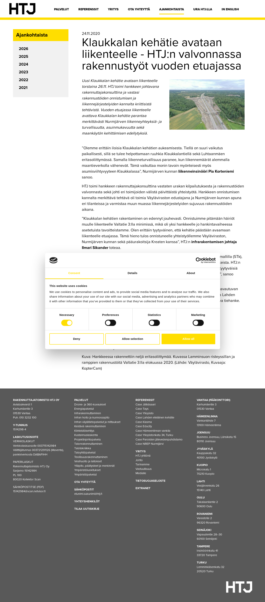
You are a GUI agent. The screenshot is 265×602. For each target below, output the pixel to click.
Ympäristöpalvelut (85, 474)
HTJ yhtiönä (143, 455)
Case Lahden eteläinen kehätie (155, 417)
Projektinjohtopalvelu (87, 439)
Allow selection (132, 339)
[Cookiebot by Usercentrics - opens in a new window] (199, 260)
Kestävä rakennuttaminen (90, 426)
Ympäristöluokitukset (87, 470)
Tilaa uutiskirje (86, 509)
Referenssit (88, 9)
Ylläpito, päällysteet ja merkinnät (94, 466)
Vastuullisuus (144, 469)
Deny (76, 339)
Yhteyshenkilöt (87, 501)
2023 (23, 72)
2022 (23, 80)
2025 (23, 56)
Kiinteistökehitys (84, 430)
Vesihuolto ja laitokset (88, 461)
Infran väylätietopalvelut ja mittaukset (97, 422)
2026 (23, 49)
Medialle (141, 473)
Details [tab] (132, 273)
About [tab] (191, 273)
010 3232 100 (27, 417)
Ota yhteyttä (139, 9)
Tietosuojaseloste (150, 480)
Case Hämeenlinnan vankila (153, 430)
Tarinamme (143, 464)
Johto (139, 460)
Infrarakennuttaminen (87, 413)
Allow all (188, 339)
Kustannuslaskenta (86, 435)
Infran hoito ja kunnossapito (91, 417)
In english (230, 9)
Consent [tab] (74, 273)
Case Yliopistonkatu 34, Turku (154, 435)
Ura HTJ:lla (202, 9)
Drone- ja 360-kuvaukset (90, 404)
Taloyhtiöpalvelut (84, 452)
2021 (23, 87)
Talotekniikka (82, 448)
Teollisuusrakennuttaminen (91, 457)
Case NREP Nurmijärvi (150, 444)
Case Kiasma (144, 422)
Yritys (113, 9)
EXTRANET (143, 488)
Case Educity (144, 426)
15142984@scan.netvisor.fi (29, 491)
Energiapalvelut (84, 408)
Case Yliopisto (145, 413)
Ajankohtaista (171, 9)
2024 (23, 64)
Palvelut (61, 9)
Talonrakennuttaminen (88, 444)
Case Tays (142, 408)
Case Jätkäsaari (146, 404)
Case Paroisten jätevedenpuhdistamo (159, 439)
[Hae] (253, 10)
